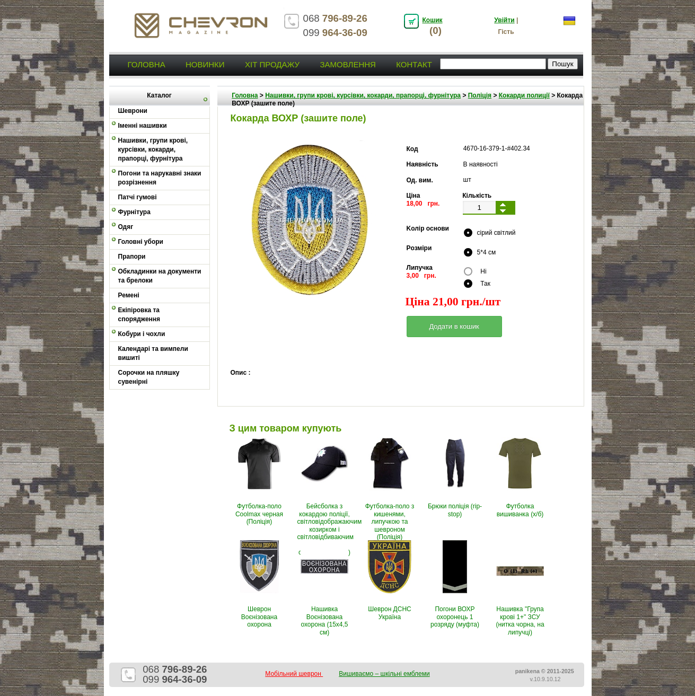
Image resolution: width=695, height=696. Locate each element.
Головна (146, 64)
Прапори (132, 256)
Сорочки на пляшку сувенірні (149, 377)
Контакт (414, 64)
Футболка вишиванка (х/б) (520, 510)
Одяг (126, 227)
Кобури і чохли (141, 334)
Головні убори (140, 241)
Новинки (205, 64)
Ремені (128, 295)
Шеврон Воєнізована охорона (259, 616)
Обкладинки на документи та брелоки (159, 276)
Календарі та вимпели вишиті (153, 353)
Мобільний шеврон (294, 673)
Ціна (413, 195)
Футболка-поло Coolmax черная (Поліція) (259, 514)
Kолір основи (428, 228)
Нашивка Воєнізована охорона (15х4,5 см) (324, 620)
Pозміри (419, 248)
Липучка (420, 267)
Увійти (504, 20)
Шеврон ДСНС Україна (389, 612)
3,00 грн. (421, 275)
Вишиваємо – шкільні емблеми (384, 673)
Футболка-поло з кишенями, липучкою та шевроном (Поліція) (390, 522)
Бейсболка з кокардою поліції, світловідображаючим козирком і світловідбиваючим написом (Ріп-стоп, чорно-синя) (329, 529)
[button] (454, 326)
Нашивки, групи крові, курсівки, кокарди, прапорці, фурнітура (153, 149)
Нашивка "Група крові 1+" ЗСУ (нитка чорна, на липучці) (520, 620)
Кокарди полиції (524, 95)
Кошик (433, 20)
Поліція (479, 95)
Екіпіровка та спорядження (139, 314)
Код (412, 149)
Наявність (422, 164)
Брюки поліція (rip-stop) (455, 510)
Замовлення (347, 64)
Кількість (476, 195)
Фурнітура (134, 212)
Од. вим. (420, 180)
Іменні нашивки (142, 125)
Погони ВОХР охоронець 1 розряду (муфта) (454, 616)
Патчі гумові (137, 197)
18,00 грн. (423, 203)
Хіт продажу (272, 64)
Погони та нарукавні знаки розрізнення (159, 178)
